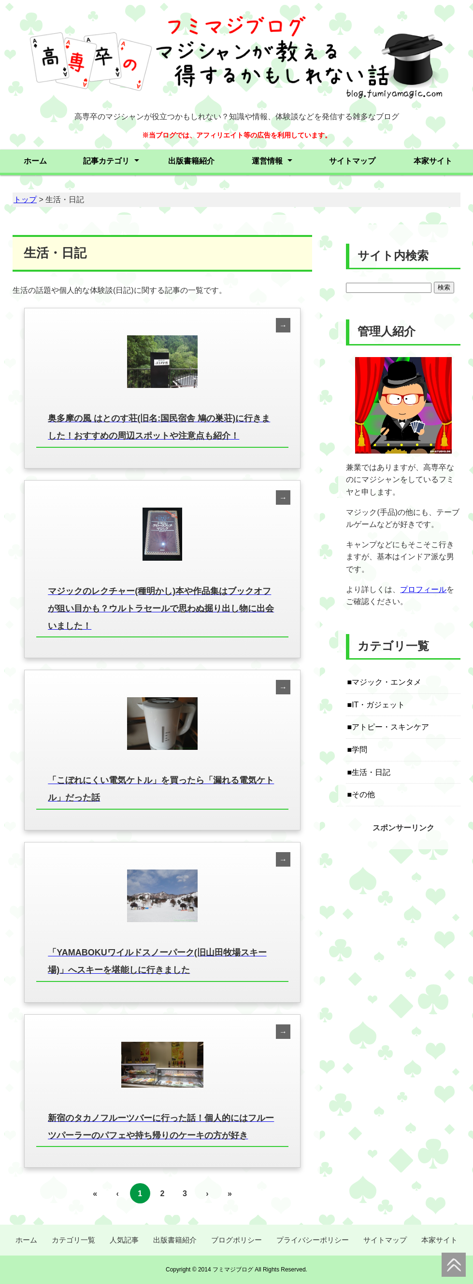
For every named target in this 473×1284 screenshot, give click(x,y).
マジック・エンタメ (386, 682)
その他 (363, 794)
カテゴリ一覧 (73, 1240)
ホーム (35, 161)
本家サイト (433, 161)
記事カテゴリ (106, 161)
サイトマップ (352, 161)
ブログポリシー (236, 1240)
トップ (25, 199)
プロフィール (423, 589)
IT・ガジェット (378, 705)
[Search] (388, 288)
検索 (444, 287)
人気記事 (124, 1240)
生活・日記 (371, 772)
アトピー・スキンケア (390, 727)
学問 (359, 750)
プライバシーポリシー (312, 1240)
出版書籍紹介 (191, 161)
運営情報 (267, 161)
